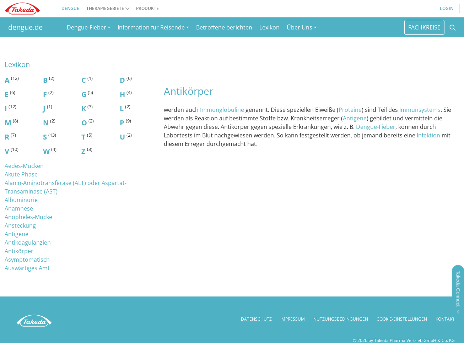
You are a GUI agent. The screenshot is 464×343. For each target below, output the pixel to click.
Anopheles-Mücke (28, 217)
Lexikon (269, 27)
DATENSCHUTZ (256, 319)
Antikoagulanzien (28, 242)
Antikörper (19, 251)
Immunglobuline (223, 110)
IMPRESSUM (292, 319)
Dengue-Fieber (375, 127)
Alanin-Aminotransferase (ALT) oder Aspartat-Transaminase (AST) (65, 187)
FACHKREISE (424, 27)
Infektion (429, 135)
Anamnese (19, 208)
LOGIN (446, 8)
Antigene (16, 234)
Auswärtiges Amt (27, 268)
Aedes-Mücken (24, 166)
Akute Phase (21, 174)
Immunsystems (420, 110)
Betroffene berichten (224, 27)
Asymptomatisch (27, 259)
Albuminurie (21, 200)
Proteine (350, 110)
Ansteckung (20, 225)
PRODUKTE (147, 8)
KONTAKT (445, 319)
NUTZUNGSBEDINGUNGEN (340, 319)
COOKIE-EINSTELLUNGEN (402, 319)
